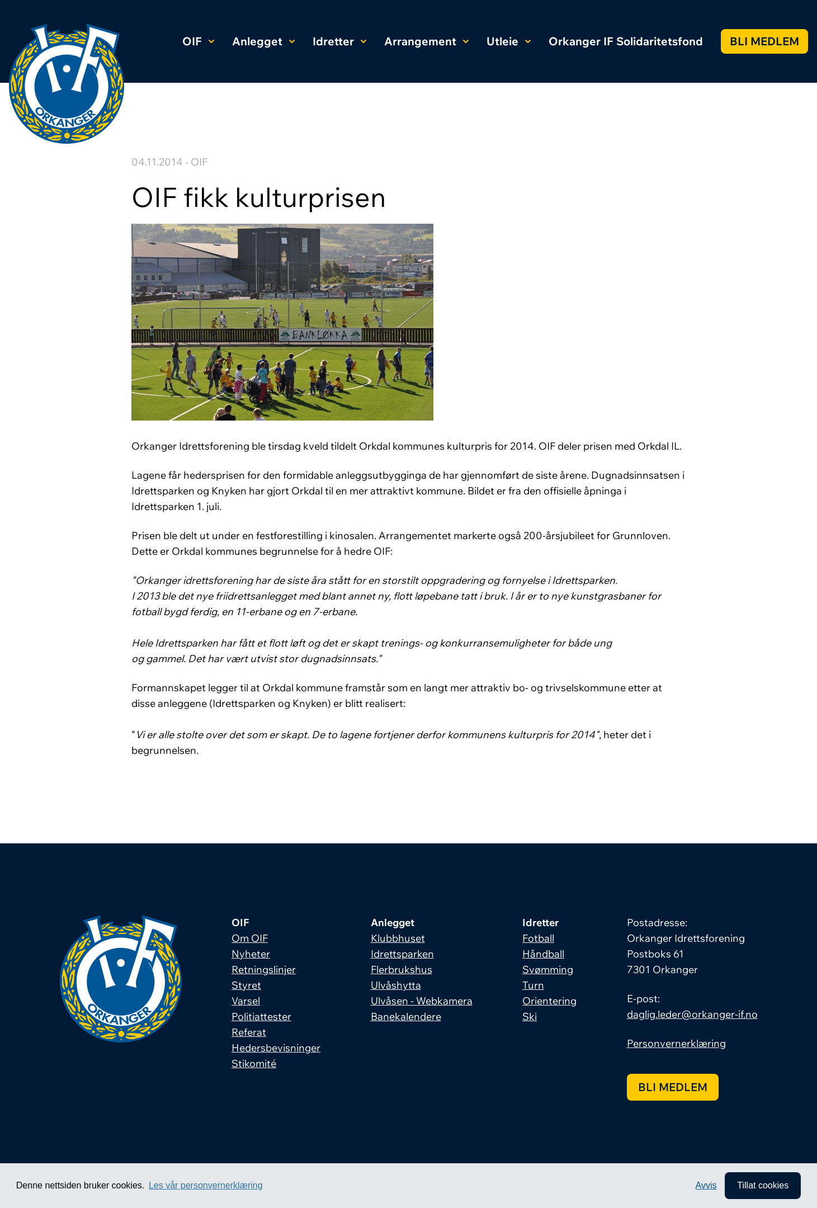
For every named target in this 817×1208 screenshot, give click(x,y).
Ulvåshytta (396, 985)
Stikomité (254, 1063)
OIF (198, 41)
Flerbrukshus (401, 969)
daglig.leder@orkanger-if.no (692, 1014)
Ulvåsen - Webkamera (422, 1000)
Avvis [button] (706, 1185)
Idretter (339, 41)
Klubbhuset (398, 938)
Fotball (538, 938)
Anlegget (263, 41)
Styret (246, 985)
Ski (529, 1016)
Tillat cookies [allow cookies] (762, 1185)
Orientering (549, 1000)
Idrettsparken (402, 953)
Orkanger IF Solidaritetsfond (626, 41)
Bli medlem (764, 41)
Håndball (543, 953)
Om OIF (250, 938)
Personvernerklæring (676, 1043)
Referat (249, 1032)
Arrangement (426, 41)
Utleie (509, 41)
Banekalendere (406, 1016)
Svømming (547, 969)
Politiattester (261, 1016)
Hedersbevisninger (276, 1047)
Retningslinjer (264, 969)
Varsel (246, 1000)
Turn (533, 985)
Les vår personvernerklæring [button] (206, 1185)
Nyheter (251, 953)
